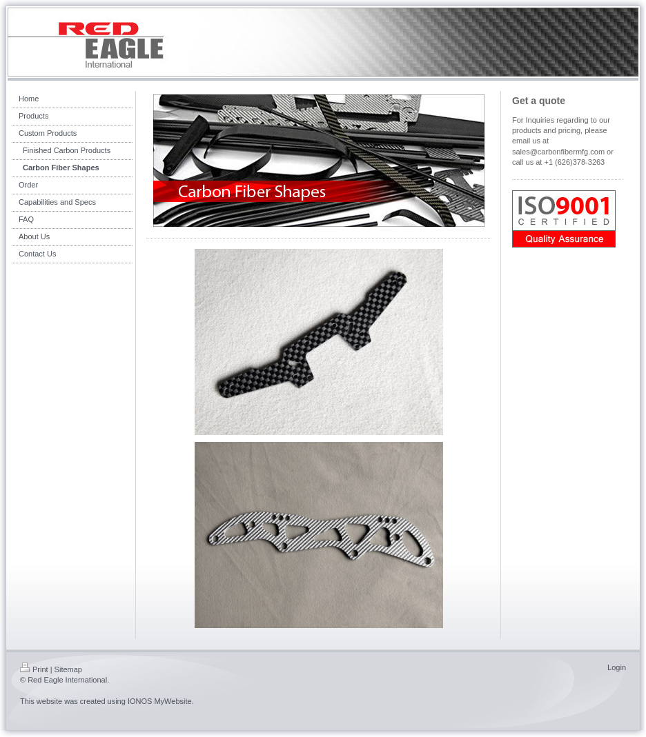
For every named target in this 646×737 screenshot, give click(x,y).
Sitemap (68, 669)
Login (616, 667)
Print (34, 669)
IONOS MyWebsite (160, 701)
